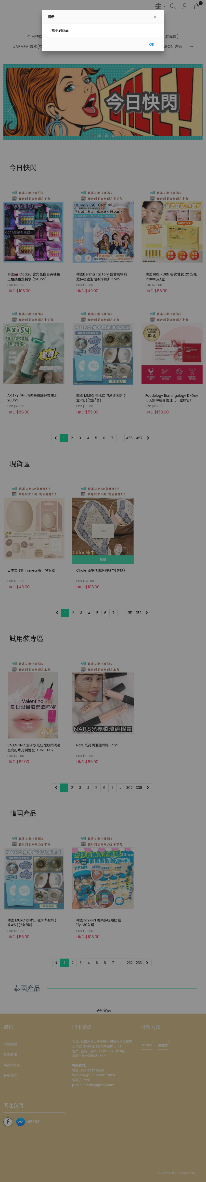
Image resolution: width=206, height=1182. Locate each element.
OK (151, 44)
